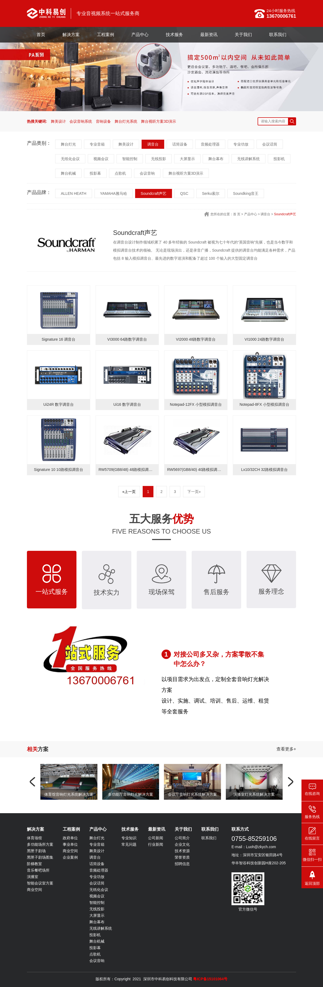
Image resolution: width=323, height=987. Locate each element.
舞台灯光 (68, 144)
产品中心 (140, 34)
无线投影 (158, 159)
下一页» (194, 491)
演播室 (32, 877)
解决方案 (71, 34)
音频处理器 (210, 144)
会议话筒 (269, 144)
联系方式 (240, 829)
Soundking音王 (245, 193)
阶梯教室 (34, 864)
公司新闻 (155, 838)
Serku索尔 (210, 193)
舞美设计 (58, 121)
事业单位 (70, 844)
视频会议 (100, 159)
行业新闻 (155, 844)
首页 (41, 34)
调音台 (153, 144)
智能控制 (129, 159)
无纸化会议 (70, 159)
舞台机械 (68, 173)
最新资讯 (208, 34)
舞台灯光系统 (126, 121)
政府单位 (70, 838)
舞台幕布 (215, 159)
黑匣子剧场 (36, 851)
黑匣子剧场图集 (40, 857)
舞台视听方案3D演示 (158, 121)
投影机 (279, 159)
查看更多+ (286, 749)
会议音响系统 (80, 121)
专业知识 (128, 838)
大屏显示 (187, 159)
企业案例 (70, 857)
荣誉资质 (182, 857)
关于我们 (243, 34)
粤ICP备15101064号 (210, 979)
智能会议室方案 (40, 883)
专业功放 (240, 144)
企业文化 (182, 844)
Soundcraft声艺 (154, 193)
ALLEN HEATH (73, 193)
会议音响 (147, 173)
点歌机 (120, 173)
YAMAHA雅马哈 (113, 193)
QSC (184, 193)
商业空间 (34, 889)
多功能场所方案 (40, 844)
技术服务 (174, 34)
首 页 (236, 214)
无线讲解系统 (248, 159)
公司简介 (182, 838)
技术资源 (182, 851)
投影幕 (95, 173)
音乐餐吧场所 (38, 870)
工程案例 (105, 34)
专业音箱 (97, 144)
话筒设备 (179, 144)
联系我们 (277, 34)
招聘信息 (182, 864)
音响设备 (103, 121)
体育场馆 (34, 838)
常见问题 (128, 844)
